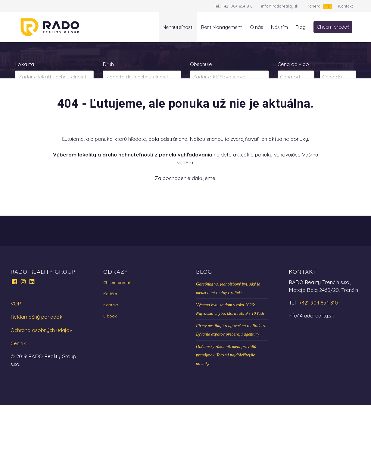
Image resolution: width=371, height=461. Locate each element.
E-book (110, 371)
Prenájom (74, 101)
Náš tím (279, 27)
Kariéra (313, 6)
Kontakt (345, 6)
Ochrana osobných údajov (41, 386)
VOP (16, 359)
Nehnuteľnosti (178, 27)
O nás (256, 27)
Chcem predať (333, 27)
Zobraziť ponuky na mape (229, 100)
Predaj (34, 101)
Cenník (18, 399)
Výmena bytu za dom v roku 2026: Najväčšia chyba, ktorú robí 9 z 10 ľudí (230, 364)
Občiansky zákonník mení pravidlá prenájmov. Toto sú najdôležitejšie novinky (226, 411)
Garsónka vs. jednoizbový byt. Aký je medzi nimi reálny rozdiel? (228, 344)
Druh (108, 64)
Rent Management (221, 27)
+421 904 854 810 (237, 6)
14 (327, 6)
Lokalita (24, 64)
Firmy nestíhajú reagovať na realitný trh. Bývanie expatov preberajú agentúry (231, 385)
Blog (301, 27)
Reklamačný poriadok (37, 372)
